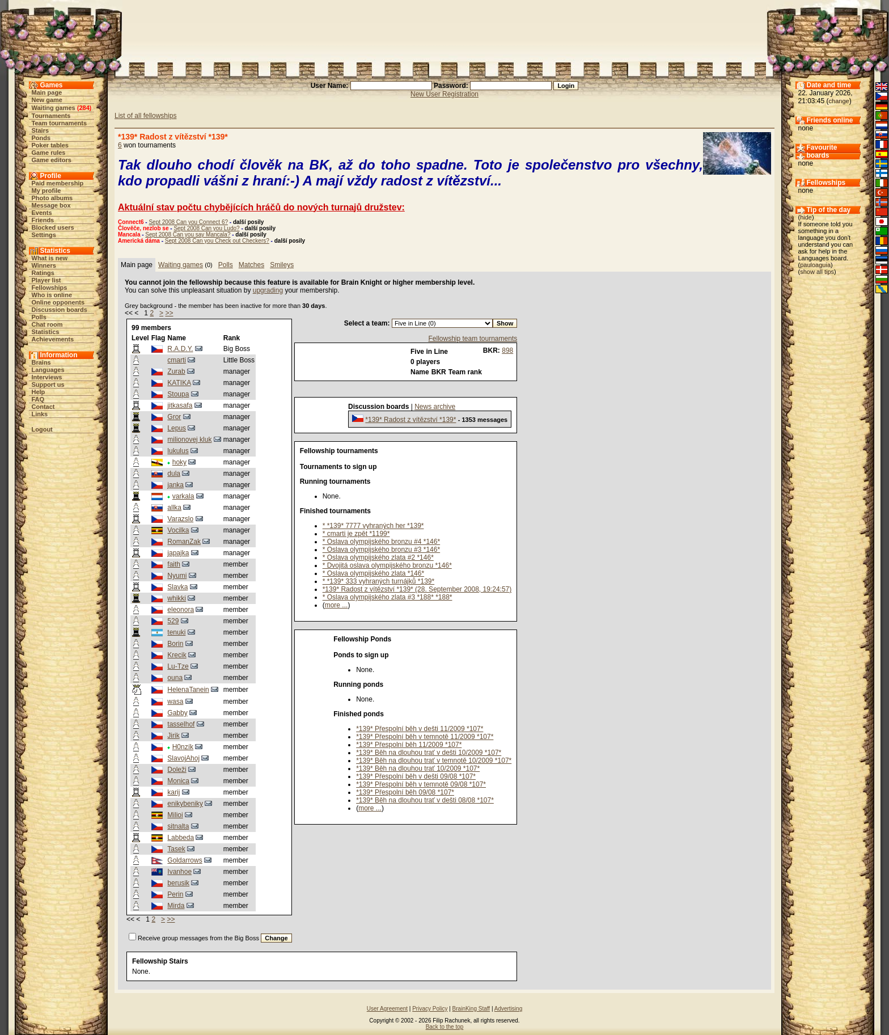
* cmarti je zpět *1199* (356, 534)
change (839, 101)
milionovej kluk (189, 439)
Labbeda (180, 838)
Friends (43, 220)
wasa (175, 702)
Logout (42, 429)
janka (175, 485)
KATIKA (178, 383)
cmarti (176, 360)
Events (42, 212)
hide (806, 217)
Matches (251, 265)
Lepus (176, 428)
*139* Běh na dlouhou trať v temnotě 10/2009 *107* (433, 760)
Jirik (173, 736)
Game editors (51, 160)
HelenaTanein (188, 690)
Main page (47, 92)
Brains (41, 362)
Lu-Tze (177, 666)
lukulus (177, 451)
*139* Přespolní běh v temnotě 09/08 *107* (421, 784)
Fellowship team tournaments (472, 339)
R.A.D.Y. (180, 349)
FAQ (38, 399)
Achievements (53, 339)
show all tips (817, 271)
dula (173, 474)
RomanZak (184, 542)
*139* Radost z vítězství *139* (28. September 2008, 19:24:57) (417, 589)
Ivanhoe (179, 872)
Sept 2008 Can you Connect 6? (188, 222)
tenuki (176, 632)
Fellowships (49, 287)
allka (174, 508)
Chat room (47, 324)
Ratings (43, 272)
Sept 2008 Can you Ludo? (206, 228)
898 (507, 350)
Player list (46, 280)
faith (173, 564)
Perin (175, 894)
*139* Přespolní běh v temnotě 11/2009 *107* (424, 737)
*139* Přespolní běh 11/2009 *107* (409, 745)
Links (40, 414)
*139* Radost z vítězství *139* (410, 420)
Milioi (175, 815)
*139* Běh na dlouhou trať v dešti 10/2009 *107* (428, 753)
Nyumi (177, 576)
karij (173, 792)
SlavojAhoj (183, 758)
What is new (50, 258)
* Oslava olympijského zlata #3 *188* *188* (387, 597)
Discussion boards (59, 309)
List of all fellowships (145, 116)
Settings (44, 234)
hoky (179, 462)
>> (169, 313)
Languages (48, 369)
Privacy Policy (429, 1009)
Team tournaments (59, 123)
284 (84, 107)
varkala (183, 496)
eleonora (180, 610)
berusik (178, 883)
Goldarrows (184, 860)
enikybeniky (185, 804)
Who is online (52, 295)
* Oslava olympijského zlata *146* (373, 573)
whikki (176, 598)
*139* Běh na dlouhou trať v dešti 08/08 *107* (425, 800)
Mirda (175, 906)
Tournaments (51, 115)
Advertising (508, 1009)
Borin (175, 644)
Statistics (46, 331)
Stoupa (178, 394)
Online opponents (58, 302)
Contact (43, 406)
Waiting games (53, 107)
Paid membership (58, 183)
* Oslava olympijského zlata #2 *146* (378, 557)
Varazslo (180, 519)
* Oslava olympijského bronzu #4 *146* (381, 542)
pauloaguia (815, 264)
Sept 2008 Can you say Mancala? (187, 234)
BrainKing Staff (471, 1009)
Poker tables (50, 145)
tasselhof (180, 724)
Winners (44, 265)
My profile (46, 190)
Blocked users (53, 227)
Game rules (49, 152)
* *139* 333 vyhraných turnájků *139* (378, 581)
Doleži (176, 770)
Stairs (40, 130)
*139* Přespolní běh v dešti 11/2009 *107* (419, 729)
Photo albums (52, 198)
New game (47, 99)
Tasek (176, 849)
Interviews (47, 377)
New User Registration (444, 94)
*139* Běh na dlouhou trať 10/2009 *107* (418, 768)
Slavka (177, 587)
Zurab (176, 371)
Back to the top (445, 1027)
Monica (178, 781)
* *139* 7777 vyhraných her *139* (373, 526)
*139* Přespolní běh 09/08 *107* (405, 792)
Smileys (282, 265)
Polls (39, 317)
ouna (175, 678)
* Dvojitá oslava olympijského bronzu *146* (387, 565)
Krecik (176, 655)
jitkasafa (179, 405)
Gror (174, 417)
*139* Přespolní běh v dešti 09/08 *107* (416, 776)
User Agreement (387, 1009)
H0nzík (182, 747)
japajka (178, 553)
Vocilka (178, 530)
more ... (336, 605)
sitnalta (178, 826)
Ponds (41, 137)
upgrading (268, 290)
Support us (48, 384)
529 (173, 621)
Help (38, 391)
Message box (51, 205)
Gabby (177, 713)
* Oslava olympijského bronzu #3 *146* (381, 550)
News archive (434, 407)
